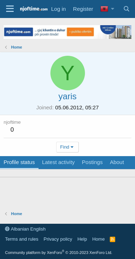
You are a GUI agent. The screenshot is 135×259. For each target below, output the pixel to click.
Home (98, 239)
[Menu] (9, 9)
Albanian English (25, 229)
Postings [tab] (92, 162)
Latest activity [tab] (58, 162)
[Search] (127, 8)
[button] (112, 9)
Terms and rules (21, 239)
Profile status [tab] (19, 162)
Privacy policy (58, 239)
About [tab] (117, 162)
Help (82, 239)
